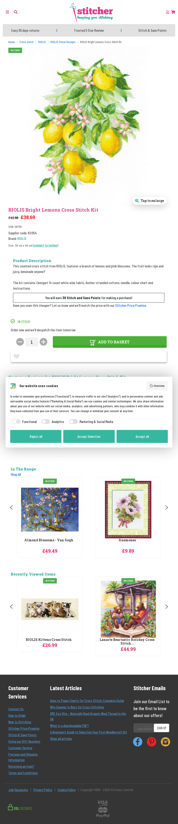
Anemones (127, 540)
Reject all (36, 436)
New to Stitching (19, 722)
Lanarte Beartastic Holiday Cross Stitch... (127, 642)
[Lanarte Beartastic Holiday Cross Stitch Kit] (128, 609)
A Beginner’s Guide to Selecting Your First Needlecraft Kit (88, 732)
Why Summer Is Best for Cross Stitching (77, 707)
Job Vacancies (18, 789)
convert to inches (45, 245)
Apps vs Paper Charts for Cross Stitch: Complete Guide (87, 700)
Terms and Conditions (23, 773)
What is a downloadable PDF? (69, 725)
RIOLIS (21, 238)
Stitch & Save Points (22, 735)
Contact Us (16, 709)
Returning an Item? (21, 766)
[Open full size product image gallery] (149, 201)
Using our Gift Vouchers (24, 741)
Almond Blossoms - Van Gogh (48, 540)
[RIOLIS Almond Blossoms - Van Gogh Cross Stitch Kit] (50, 509)
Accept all (142, 436)
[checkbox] (23, 421)
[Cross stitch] (26, 42)
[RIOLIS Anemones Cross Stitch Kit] (128, 509)
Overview (157, 386)
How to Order (17, 715)
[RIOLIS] (42, 42)
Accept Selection (88, 436)
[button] (16, 12)
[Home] (11, 42)
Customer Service (20, 748)
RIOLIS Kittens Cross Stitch (49, 640)
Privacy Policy (42, 789)
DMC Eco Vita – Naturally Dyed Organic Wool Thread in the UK (88, 716)
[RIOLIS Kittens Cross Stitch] (50, 609)
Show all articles (61, 738)
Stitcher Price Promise (130, 305)
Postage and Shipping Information (23, 757)
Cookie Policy (66, 789)
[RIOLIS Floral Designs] (63, 42)
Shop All (16, 474)
